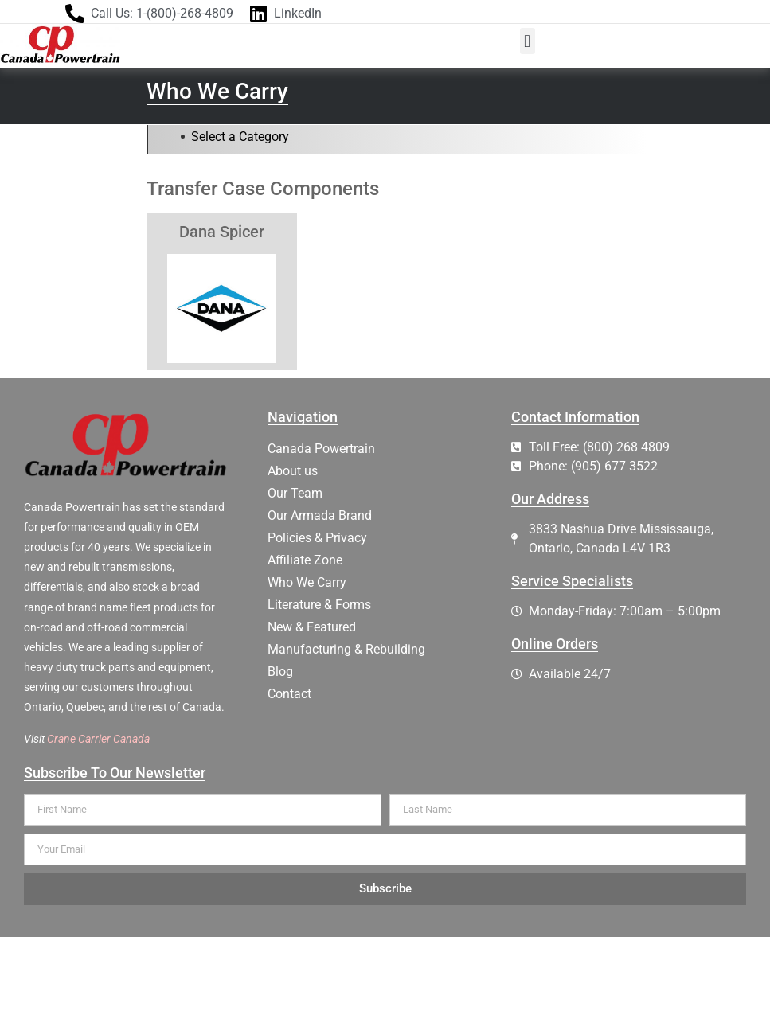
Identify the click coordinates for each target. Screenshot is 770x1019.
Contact (289, 693)
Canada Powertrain (321, 448)
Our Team (295, 493)
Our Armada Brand (320, 515)
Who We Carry (307, 582)
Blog (280, 671)
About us (293, 470)
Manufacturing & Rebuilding (346, 649)
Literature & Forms (319, 604)
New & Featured (312, 626)
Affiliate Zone (305, 560)
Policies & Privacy (317, 537)
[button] (527, 41)
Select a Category (240, 136)
